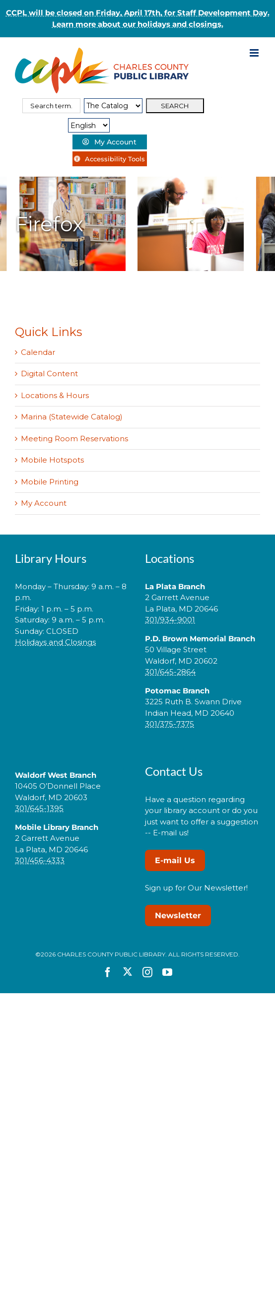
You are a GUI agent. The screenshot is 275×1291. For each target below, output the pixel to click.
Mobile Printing (49, 481)
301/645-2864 (170, 672)
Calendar (38, 352)
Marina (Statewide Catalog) (72, 416)
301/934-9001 (170, 619)
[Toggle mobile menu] (255, 53)
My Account (44, 503)
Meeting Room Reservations (74, 438)
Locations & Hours (55, 395)
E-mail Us (175, 860)
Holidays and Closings (55, 642)
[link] (72, 674)
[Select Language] (89, 125)
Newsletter (178, 915)
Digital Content (49, 373)
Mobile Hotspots (52, 460)
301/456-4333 (40, 860)
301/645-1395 (39, 808)
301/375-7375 (169, 724)
